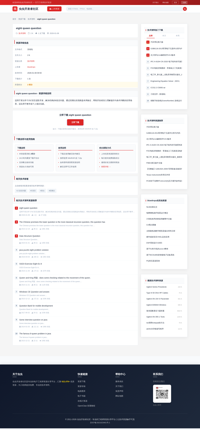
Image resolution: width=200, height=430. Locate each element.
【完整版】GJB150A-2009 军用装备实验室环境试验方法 (164, 171)
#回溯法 (52, 192)
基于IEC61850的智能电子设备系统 (160, 258)
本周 (177, 36)
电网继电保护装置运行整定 (157, 216)
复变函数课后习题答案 (155, 315)
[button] (75, 123)
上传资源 (180, 9)
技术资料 (22, 34)
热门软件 (81, 9)
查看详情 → (106, 168)
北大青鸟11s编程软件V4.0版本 (163, 55)
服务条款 (119, 383)
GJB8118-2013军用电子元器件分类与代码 (166, 49)
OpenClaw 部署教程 (86, 407)
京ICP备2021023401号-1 (100, 424)
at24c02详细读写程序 (155, 334)
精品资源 (93, 9)
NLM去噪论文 (151, 210)
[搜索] (166, 9)
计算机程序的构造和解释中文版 (159, 222)
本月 (164, 36)
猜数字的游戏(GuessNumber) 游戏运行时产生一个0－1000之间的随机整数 (166, 102)
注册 (184, 2)
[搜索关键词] (149, 8)
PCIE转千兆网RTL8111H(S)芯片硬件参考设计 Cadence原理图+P (164, 183)
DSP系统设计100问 (154, 246)
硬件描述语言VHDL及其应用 (157, 240)
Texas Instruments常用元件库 (158, 177)
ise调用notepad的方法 (155, 328)
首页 (47, 9)
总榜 (150, 36)
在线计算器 (82, 402)
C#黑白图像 (151, 228)
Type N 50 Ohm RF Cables (157, 297)
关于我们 (152, 2)
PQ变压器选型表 (153, 265)
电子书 (105, 9)
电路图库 (81, 393)
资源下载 (57, 9)
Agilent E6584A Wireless (156, 309)
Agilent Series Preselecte (156, 291)
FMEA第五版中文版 (154, 165)
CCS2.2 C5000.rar (158, 89)
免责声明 (119, 393)
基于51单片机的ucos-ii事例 (157, 252)
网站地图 (164, 2)
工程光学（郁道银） (159, 95)
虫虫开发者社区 (25, 8)
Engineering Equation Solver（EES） (166, 82)
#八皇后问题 (21, 192)
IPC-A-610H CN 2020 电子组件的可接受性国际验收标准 (166, 62)
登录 (175, 2)
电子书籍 (81, 397)
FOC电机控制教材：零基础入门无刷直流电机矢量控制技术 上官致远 (166, 69)
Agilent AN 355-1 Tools (155, 321)
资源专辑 (69, 9)
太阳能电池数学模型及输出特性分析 (160, 234)
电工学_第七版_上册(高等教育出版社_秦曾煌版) (166, 75)
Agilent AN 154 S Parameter (157, 303)
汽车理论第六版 (157, 42)
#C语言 (33, 192)
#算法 (42, 192)
